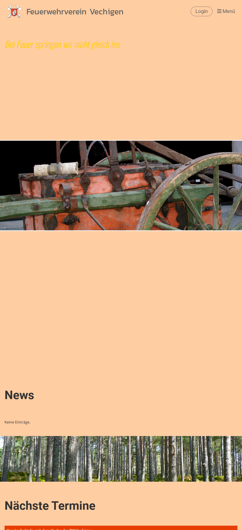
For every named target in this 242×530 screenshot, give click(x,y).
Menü (226, 11)
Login (201, 11)
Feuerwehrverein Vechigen (75, 11)
